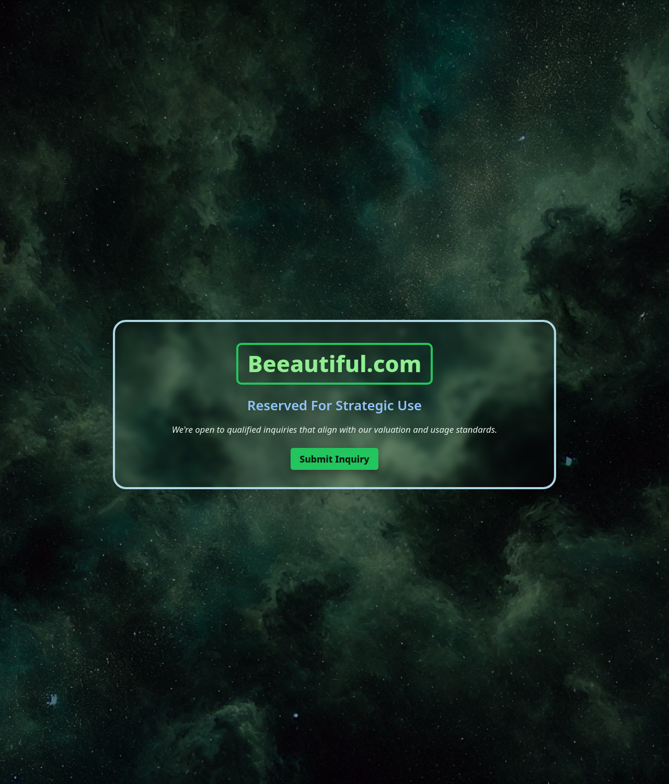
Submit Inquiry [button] (334, 459)
